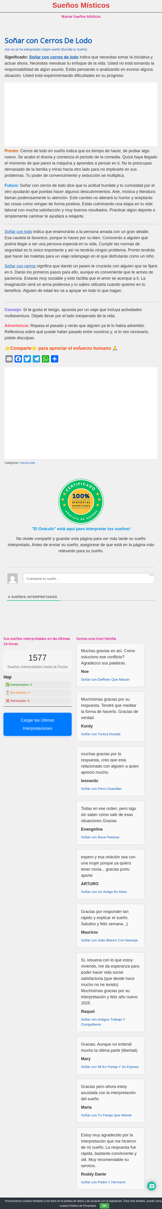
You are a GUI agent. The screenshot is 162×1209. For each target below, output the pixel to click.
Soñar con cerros (20, 266)
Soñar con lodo (18, 231)
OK (104, 1205)
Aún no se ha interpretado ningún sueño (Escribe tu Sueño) (46, 49)
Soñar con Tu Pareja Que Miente (106, 1115)
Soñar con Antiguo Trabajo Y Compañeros (103, 1022)
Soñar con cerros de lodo (53, 57)
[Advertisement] (81, 114)
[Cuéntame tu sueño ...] (89, 578)
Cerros (24, 462)
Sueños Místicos (81, 5)
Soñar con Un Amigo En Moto (104, 892)
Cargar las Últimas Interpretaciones (37, 724)
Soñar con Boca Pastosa (100, 837)
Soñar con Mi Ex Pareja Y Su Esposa (110, 1067)
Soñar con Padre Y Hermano (103, 1182)
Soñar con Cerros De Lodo (48, 40)
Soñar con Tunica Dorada (100, 734)
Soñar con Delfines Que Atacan (105, 679)
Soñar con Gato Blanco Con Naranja (109, 940)
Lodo (32, 462)
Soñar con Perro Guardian (101, 789)
